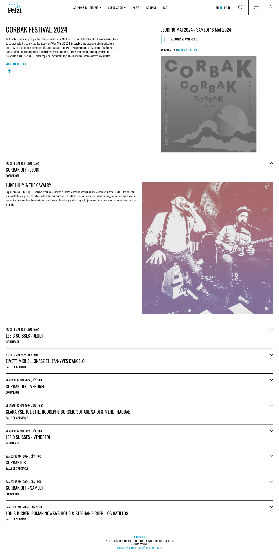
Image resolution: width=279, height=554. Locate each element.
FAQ (165, 7)
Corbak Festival (187, 50)
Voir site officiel (16, 64)
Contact (151, 7)
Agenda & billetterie (87, 7)
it (229, 7)
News (136, 7)
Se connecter (139, 536)
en (217, 7)
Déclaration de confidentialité (131, 547)
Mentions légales (154, 547)
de (225, 7)
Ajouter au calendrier (181, 39)
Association (116, 7)
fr (221, 7)
